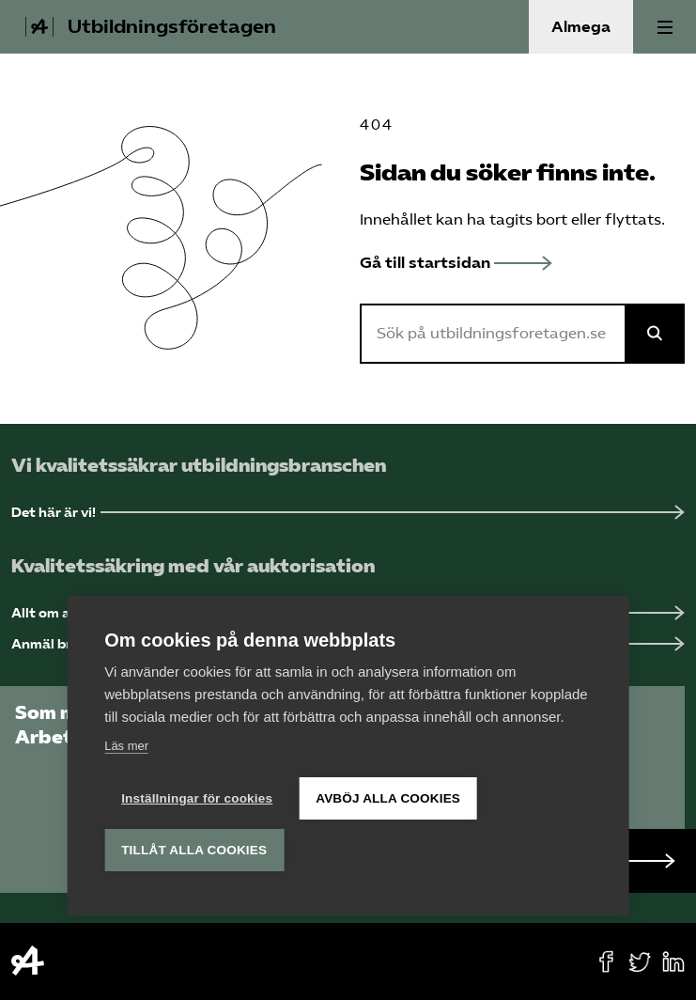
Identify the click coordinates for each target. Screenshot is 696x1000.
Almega (581, 27)
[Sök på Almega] (655, 334)
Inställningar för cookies (196, 798)
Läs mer (126, 746)
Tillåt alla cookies (194, 850)
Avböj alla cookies (388, 798)
